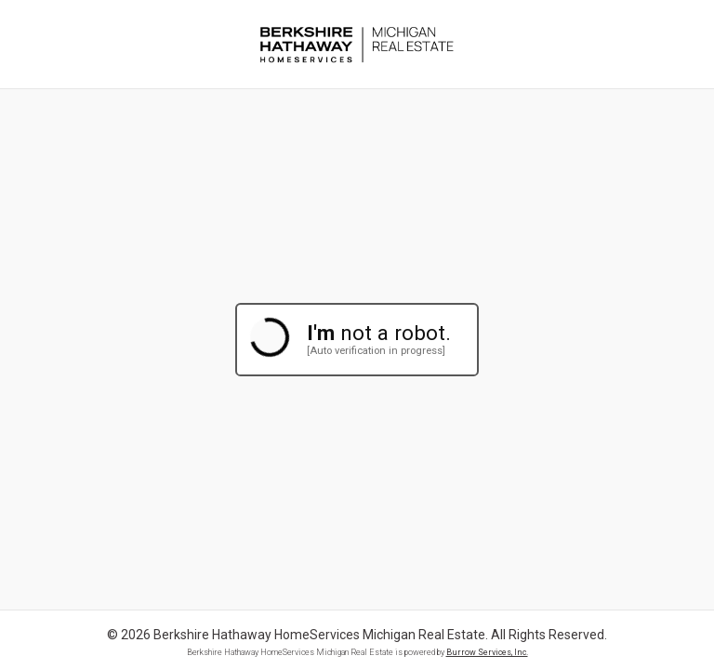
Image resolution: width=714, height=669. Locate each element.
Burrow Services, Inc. (487, 652)
